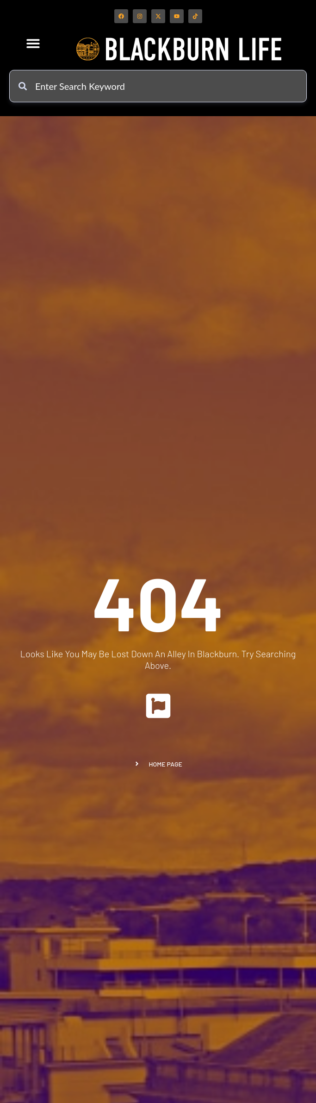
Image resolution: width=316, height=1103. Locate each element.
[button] (33, 43)
